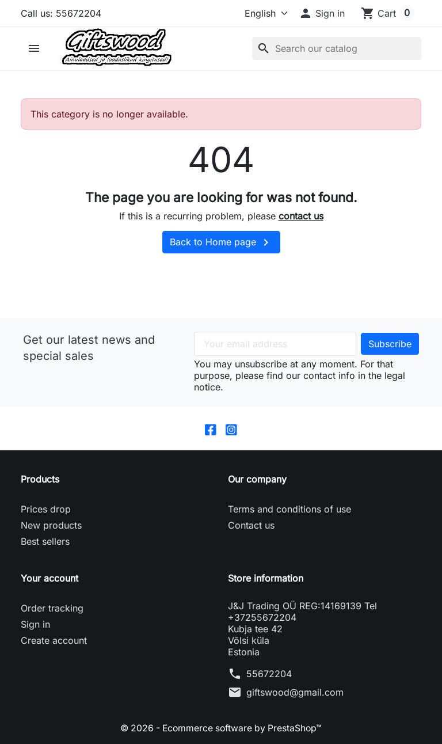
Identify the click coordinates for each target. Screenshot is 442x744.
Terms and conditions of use (289, 509)
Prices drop (46, 509)
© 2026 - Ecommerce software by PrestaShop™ (221, 728)
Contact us (251, 526)
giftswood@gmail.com (295, 693)
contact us (301, 216)
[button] (322, 13)
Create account (54, 641)
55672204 (269, 674)
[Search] (336, 48)
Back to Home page (221, 242)
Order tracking (52, 608)
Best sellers (45, 542)
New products (51, 526)
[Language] (258, 13)
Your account (49, 578)
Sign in (35, 625)
